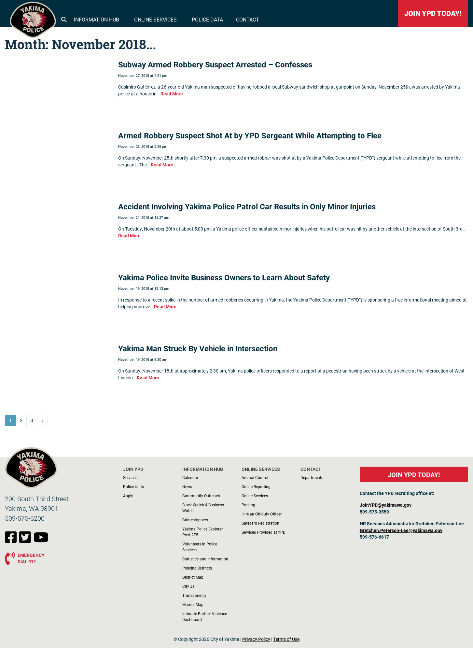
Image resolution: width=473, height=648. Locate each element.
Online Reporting (256, 486)
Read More (171, 94)
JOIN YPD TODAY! (433, 13)
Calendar (190, 477)
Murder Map (192, 604)
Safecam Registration (260, 523)
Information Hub (96, 19)
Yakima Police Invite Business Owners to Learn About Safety (224, 277)
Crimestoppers (195, 519)
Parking (248, 504)
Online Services (155, 19)
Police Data (207, 19)
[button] (64, 18)
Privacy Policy (256, 639)
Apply (128, 495)
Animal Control (255, 477)
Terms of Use (286, 639)
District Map (192, 577)
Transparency (194, 595)
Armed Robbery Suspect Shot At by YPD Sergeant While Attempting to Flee (250, 135)
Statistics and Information (205, 558)
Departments (311, 477)
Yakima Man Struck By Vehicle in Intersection (197, 348)
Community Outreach (201, 495)
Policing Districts (197, 568)
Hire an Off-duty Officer (262, 513)
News (187, 486)
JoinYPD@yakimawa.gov (385, 505)
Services (130, 477)
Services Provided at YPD (263, 532)
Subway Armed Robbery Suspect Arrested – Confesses (215, 64)
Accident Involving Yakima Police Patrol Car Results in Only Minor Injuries (247, 206)
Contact (247, 19)
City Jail (189, 586)
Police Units (133, 486)
